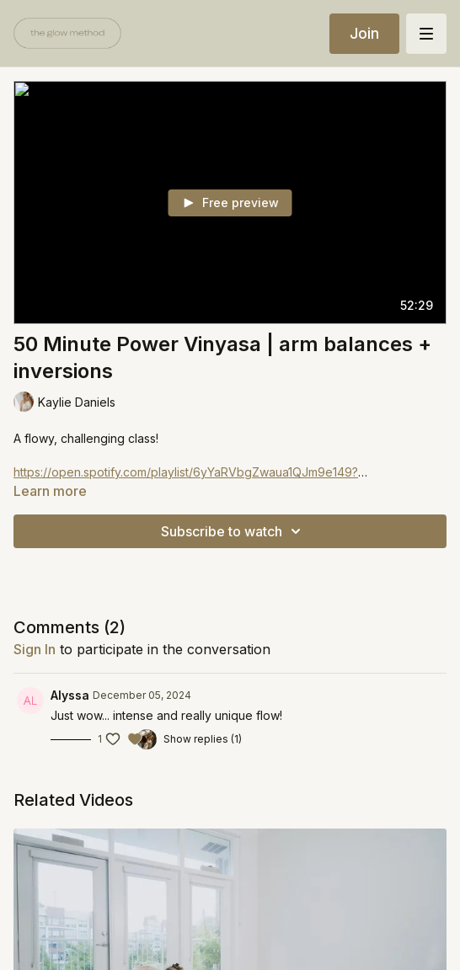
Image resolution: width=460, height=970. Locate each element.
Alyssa (70, 695)
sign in (34, 649)
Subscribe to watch (233, 531)
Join (364, 33)
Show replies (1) (202, 739)
